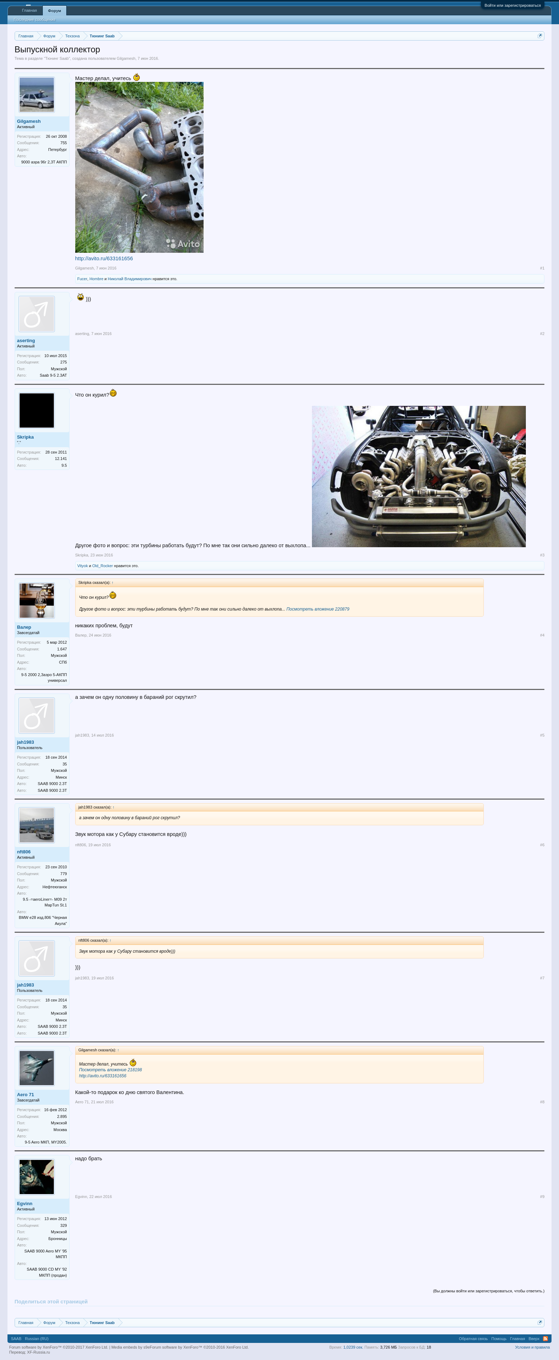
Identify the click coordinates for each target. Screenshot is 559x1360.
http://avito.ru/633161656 (104, 258)
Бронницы (57, 1238)
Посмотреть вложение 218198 (110, 1069)
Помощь (499, 1339)
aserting (26, 340)
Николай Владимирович (130, 279)
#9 (542, 1196)
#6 (542, 845)
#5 (542, 735)
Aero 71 (25, 1094)
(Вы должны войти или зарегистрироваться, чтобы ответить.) (489, 1291)
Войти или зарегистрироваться (512, 5)
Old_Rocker (102, 566)
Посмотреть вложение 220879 (318, 609)
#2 (542, 333)
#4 (542, 635)
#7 (542, 978)
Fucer (82, 279)
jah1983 (25, 742)
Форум (54, 11)
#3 (542, 555)
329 (63, 1225)
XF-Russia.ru (38, 1352)
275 (63, 362)
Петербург (57, 149)
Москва (60, 1130)
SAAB (16, 1339)
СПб (63, 662)
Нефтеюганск (54, 887)
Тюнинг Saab (57, 58)
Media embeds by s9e (130, 1347)
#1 (542, 268)
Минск (61, 777)
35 (64, 764)
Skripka (25, 437)
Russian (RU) (36, 1339)
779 (63, 874)
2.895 (62, 1116)
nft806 (24, 851)
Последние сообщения (35, 19)
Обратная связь (473, 1339)
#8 (542, 1102)
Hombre (96, 279)
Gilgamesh (126, 58)
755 (63, 143)
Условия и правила (532, 1347)
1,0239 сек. (353, 1347)
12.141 (61, 458)
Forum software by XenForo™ (199, 1347)
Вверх (534, 1339)
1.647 (62, 649)
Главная (29, 10)
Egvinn (24, 1203)
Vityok (82, 566)
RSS (545, 1338)
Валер (24, 627)
